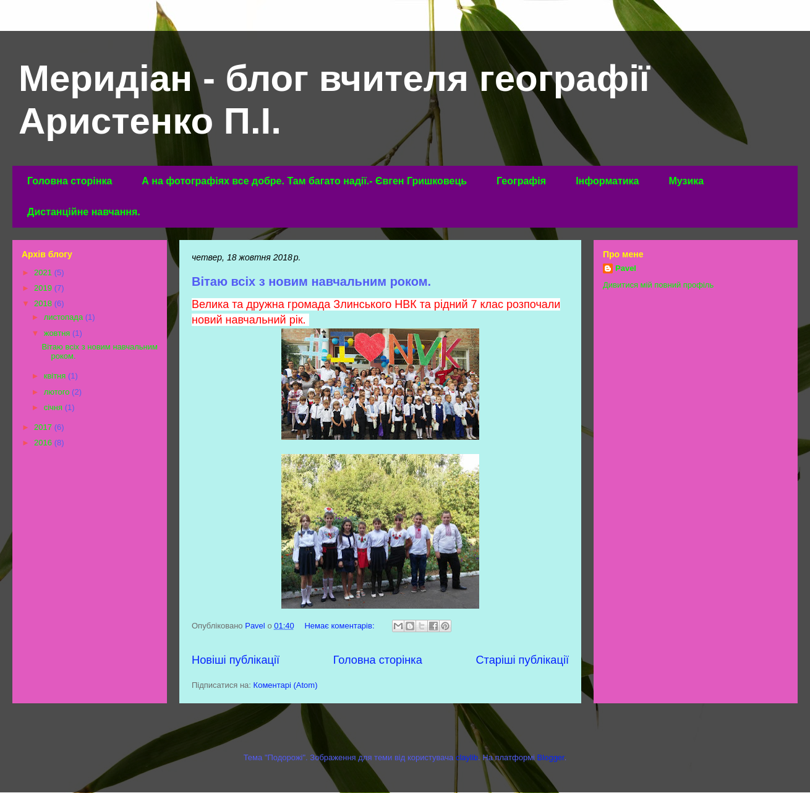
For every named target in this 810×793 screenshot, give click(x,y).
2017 (44, 427)
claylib (467, 757)
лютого (58, 391)
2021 (44, 272)
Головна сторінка (69, 181)
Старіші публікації (522, 660)
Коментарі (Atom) (286, 685)
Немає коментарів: (340, 625)
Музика (686, 181)
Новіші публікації (235, 660)
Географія (521, 181)
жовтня (58, 333)
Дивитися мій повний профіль (658, 284)
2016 (44, 442)
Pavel (625, 268)
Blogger (551, 757)
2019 (44, 288)
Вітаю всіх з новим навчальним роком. (311, 281)
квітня (56, 375)
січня (54, 407)
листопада (64, 317)
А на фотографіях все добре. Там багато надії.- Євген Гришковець (304, 181)
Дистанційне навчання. (83, 212)
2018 (44, 303)
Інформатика (607, 181)
